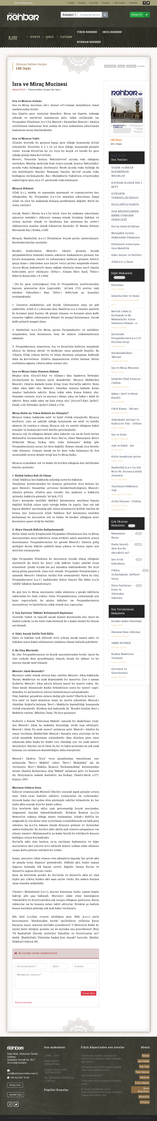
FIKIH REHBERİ (87, 32)
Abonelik (144, 1096)
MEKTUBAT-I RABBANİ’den (52, 1062)
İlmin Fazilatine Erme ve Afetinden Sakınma (121, 592)
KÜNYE (35, 37)
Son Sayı (93, 3)
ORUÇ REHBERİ (112, 32)
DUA (56, 1055)
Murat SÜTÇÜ (18, 89)
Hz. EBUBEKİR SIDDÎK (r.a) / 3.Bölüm (59, 1079)
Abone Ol (140, 14)
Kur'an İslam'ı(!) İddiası (125, 226)
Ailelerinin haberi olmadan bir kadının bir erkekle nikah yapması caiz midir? (101, 1058)
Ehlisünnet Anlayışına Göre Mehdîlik (125, 246)
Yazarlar (133, 3)
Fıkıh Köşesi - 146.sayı (125, 408)
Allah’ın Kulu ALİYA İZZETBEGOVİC (56, 1071)
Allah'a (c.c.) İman (122, 261)
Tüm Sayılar (118, 3)
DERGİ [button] (50, 37)
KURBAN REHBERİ (89, 41)
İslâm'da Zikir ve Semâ (125, 295)
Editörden (117, 285)
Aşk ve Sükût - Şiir (122, 445)
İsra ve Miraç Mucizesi (125, 367)
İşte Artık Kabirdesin (118, 561)
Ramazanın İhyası (118, 535)
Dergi (121, 66)
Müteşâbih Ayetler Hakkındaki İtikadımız (125, 235)
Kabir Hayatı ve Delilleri (126, 255)
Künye (71, 3)
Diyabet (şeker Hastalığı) (126, 621)
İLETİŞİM (66, 37)
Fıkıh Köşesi (142, 1082)
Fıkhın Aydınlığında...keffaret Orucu (125, 574)
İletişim (81, 3)
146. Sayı (55, 89)
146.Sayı (131, 66)
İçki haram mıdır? (91, 1075)
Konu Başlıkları (143, 1090)
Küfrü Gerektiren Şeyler (126, 456)
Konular (105, 3)
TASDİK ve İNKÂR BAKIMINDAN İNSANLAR (122, 171)
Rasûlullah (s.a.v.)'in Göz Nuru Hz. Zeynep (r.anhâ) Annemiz (126, 471)
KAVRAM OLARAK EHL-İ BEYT (126, 184)
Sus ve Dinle (118, 434)
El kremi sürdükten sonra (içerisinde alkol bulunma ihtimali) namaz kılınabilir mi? (101, 1092)
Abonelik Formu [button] (15, 1094)
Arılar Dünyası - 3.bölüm (126, 501)
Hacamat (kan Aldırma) (125, 632)
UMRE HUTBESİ (121, 643)
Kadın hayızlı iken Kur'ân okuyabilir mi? (120, 548)
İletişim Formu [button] (15, 1085)
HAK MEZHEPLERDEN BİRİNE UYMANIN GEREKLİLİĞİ (125, 215)
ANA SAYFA (17, 37)
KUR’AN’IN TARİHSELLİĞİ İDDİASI (124, 195)
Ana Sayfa (110, 66)
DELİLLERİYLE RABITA (125, 204)
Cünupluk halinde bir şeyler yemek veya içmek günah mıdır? (101, 1068)
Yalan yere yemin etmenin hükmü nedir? (101, 1082)
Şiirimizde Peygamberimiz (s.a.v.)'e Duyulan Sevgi (126, 337)
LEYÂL (48, 1055)
